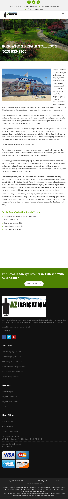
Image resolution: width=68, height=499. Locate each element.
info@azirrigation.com (35, 9)
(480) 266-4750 (31, 6)
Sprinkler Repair (7, 391)
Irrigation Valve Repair (10, 402)
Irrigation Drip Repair (9, 396)
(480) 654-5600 (15, 357)
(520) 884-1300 (13, 377)
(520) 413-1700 (17, 372)
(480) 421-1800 (15, 352)
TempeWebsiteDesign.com (34, 483)
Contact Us (6, 331)
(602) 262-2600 (19, 367)
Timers (4, 406)
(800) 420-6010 (15, 6)
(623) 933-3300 (16, 362)
